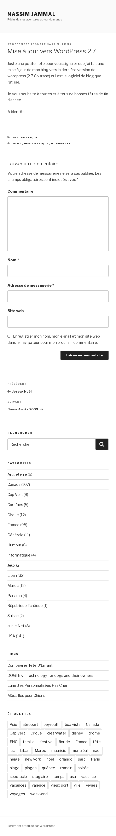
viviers (91, 785)
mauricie (58, 750)
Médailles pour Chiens (26, 695)
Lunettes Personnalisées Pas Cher (37, 685)
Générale (15, 535)
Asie (13, 724)
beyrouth (51, 724)
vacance (88, 776)
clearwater (56, 733)
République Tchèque (25, 605)
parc (82, 759)
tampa (58, 776)
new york (33, 759)
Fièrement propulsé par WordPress (31, 826)
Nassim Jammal (31, 14)
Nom (13, 260)
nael (96, 750)
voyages (17, 794)
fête (97, 742)
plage (14, 768)
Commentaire (20, 191)
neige (15, 759)
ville (77, 785)
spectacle (18, 776)
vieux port (59, 785)
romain (66, 768)
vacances (18, 785)
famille (29, 742)
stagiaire (40, 776)
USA (11, 636)
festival (46, 742)
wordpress (61, 143)
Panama (14, 596)
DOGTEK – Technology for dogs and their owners (50, 675)
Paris (95, 759)
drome (94, 733)
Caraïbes (15, 505)
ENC (13, 742)
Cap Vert (15, 494)
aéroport (30, 724)
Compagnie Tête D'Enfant (30, 665)
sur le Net (15, 626)
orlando (65, 759)
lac (12, 750)
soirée (83, 768)
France (13, 525)
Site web (15, 311)
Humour (14, 545)
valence (38, 785)
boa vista (73, 724)
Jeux (11, 565)
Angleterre (17, 474)
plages (30, 768)
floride (64, 742)
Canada (14, 484)
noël (50, 759)
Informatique (25, 137)
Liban (12, 575)
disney (77, 733)
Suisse (13, 616)
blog (17, 143)
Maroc (13, 585)
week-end (39, 794)
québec (48, 768)
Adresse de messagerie (30, 285)
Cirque (13, 515)
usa (73, 776)
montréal (80, 750)
